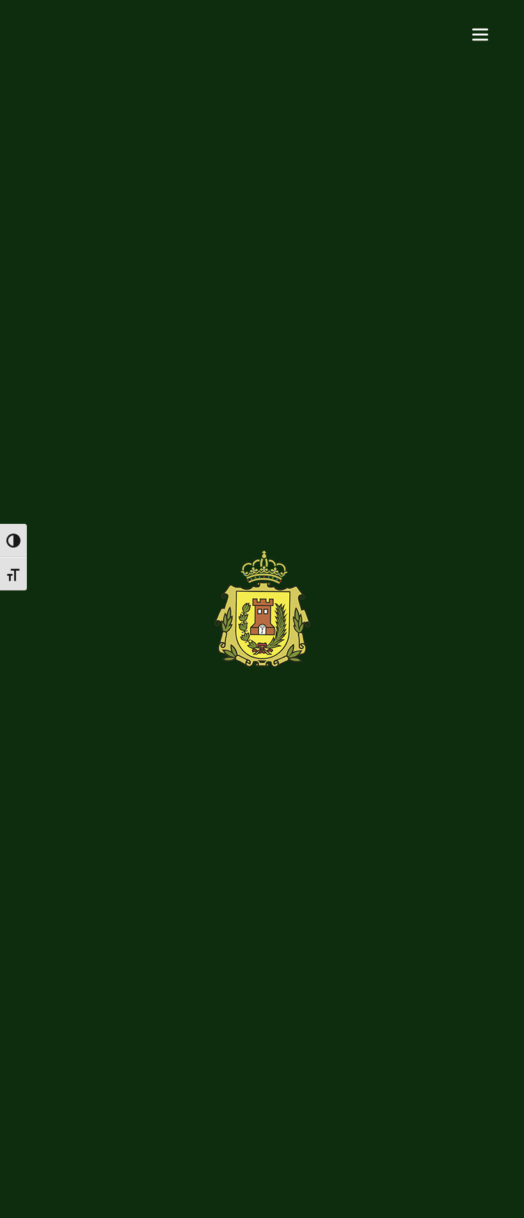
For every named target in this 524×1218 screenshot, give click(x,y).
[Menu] (480, 33)
